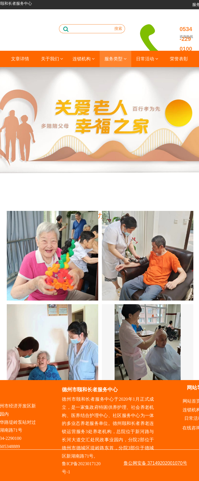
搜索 (118, 28)
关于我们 (52, 58)
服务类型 (115, 58)
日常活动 (147, 58)
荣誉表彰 (179, 58)
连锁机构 (84, 58)
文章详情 (20, 58)
